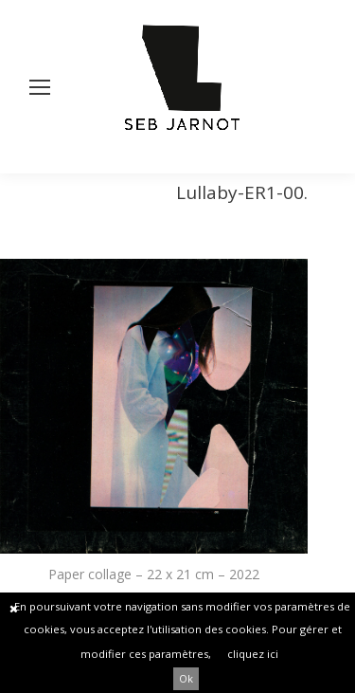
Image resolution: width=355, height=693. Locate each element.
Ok (186, 678)
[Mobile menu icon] (39, 87)
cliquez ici (252, 654)
